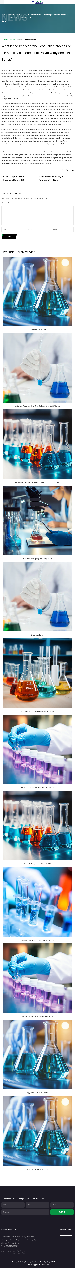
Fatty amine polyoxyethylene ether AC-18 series (37, 940)
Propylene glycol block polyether (37, 1093)
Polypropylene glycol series (37, 330)
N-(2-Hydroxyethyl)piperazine (37, 1169)
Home (3, 15)
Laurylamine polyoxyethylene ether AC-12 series (37, 864)
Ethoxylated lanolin (37, 635)
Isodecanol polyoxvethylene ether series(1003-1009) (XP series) (37, 406)
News (9, 15)
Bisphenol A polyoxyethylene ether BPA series (37, 787)
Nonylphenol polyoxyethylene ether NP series (37, 711)
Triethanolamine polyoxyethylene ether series (37, 1016)
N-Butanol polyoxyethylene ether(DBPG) (37, 559)
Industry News (18, 15)
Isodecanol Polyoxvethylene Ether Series (41, 70)
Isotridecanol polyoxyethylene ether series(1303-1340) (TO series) (37, 482)
